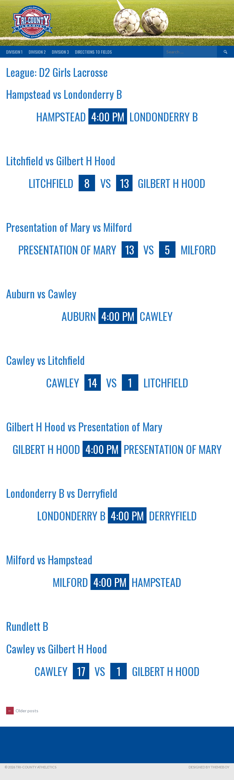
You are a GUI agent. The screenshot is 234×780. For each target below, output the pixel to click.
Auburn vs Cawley (41, 293)
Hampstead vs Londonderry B (64, 94)
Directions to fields (93, 52)
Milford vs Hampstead (49, 559)
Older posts (22, 710)
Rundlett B (27, 626)
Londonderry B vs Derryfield (61, 493)
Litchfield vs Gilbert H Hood (60, 160)
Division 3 (60, 52)
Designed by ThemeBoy (209, 767)
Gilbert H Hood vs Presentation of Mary (84, 426)
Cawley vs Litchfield (45, 360)
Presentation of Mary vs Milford (69, 227)
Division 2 (37, 52)
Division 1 (14, 52)
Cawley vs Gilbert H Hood (56, 648)
